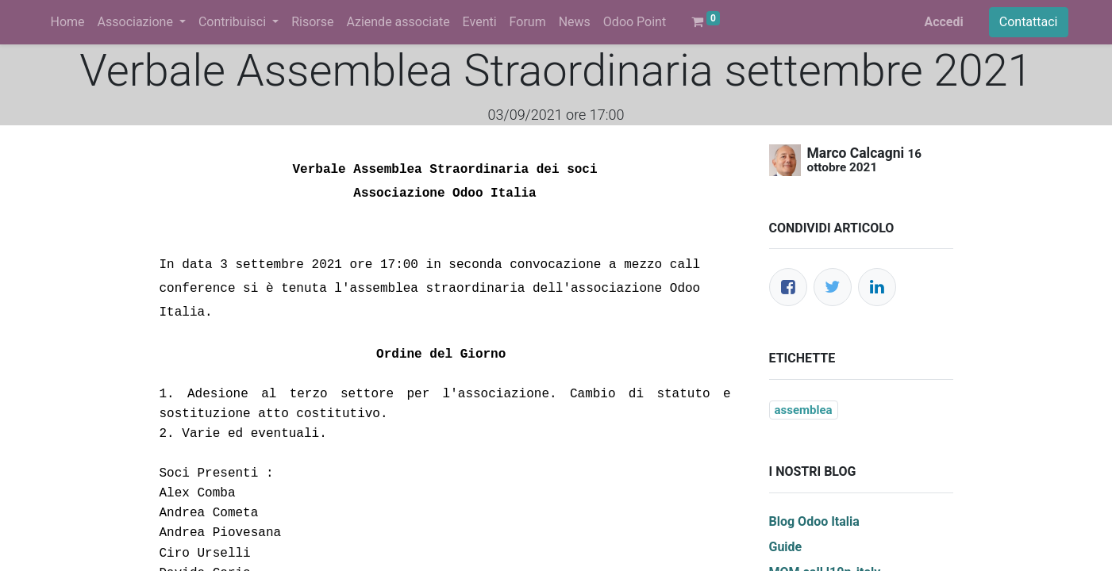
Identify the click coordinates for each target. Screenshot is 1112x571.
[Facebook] (788, 287)
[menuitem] (67, 22)
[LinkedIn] (877, 287)
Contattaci (1028, 21)
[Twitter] (833, 287)
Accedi (943, 21)
